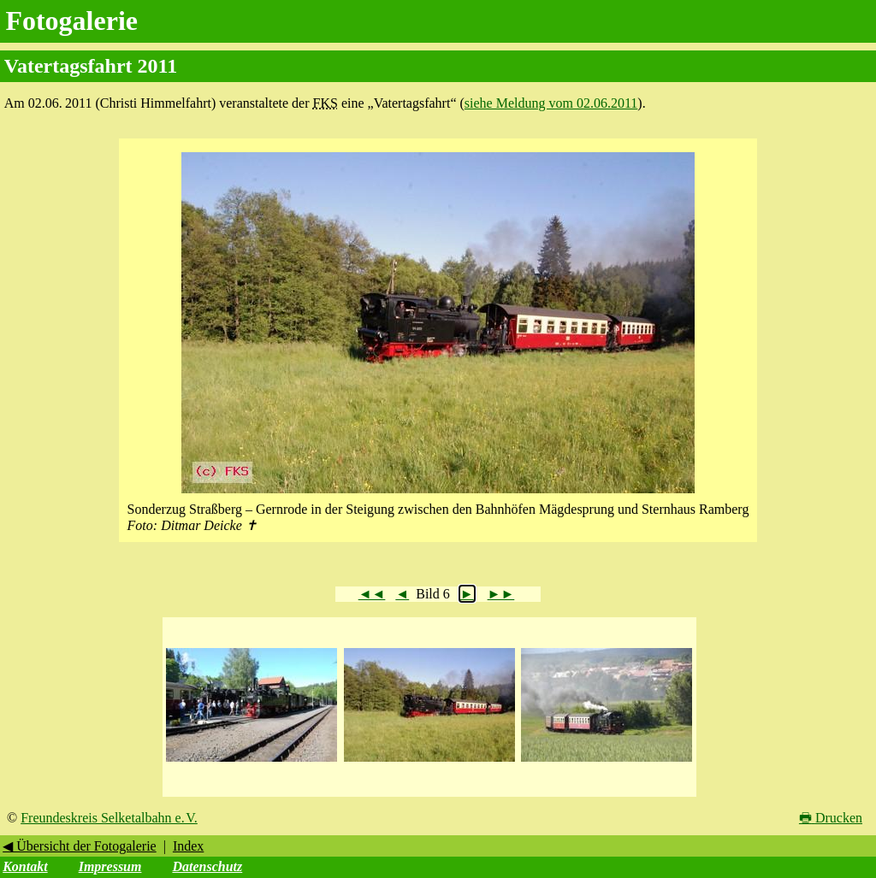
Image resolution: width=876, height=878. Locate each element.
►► (501, 593)
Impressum (110, 866)
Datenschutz (207, 866)
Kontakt (25, 866)
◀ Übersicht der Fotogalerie (80, 846)
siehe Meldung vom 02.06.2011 (551, 103)
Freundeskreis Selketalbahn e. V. (109, 817)
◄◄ (372, 593)
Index (188, 846)
